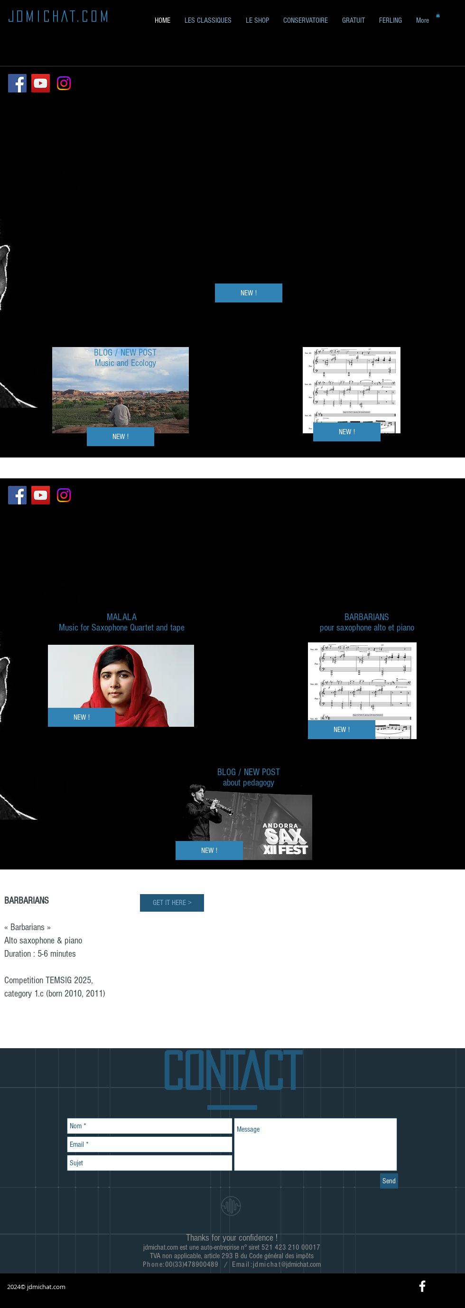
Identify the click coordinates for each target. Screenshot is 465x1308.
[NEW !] (347, 431)
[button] (353, 21)
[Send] (389, 1181)
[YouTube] (40, 83)
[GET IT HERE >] (172, 903)
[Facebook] (17, 83)
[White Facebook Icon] (422, 1286)
